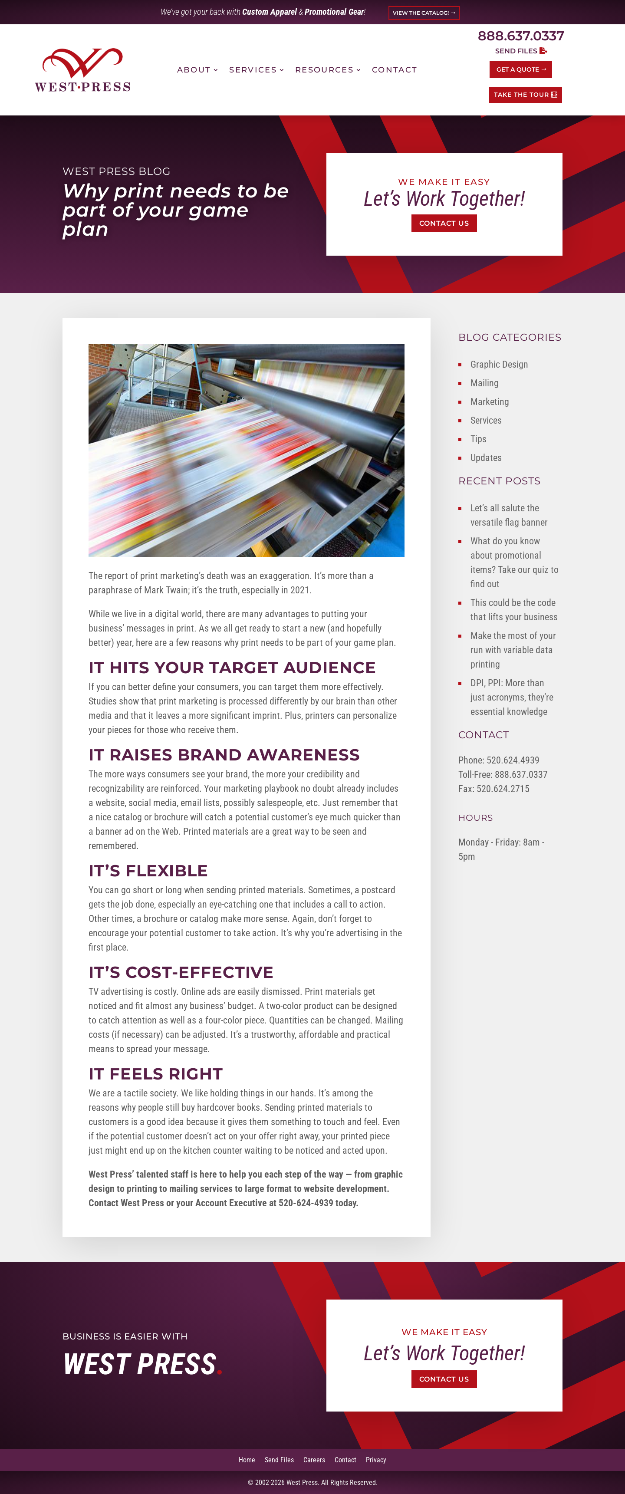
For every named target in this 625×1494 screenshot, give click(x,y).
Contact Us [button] (444, 223)
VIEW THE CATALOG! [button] (421, 13)
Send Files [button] (516, 51)
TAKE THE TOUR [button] (521, 95)
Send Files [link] (279, 1459)
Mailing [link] (484, 383)
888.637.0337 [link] (521, 36)
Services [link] (253, 70)
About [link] (194, 70)
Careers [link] (314, 1459)
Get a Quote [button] (518, 69)
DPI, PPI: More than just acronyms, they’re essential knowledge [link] (511, 697)
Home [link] (247, 1459)
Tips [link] (478, 439)
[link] (82, 69)
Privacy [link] (376, 1459)
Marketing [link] (489, 401)
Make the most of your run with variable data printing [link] (513, 650)
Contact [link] (395, 70)
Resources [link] (324, 70)
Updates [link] (486, 457)
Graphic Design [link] (499, 364)
